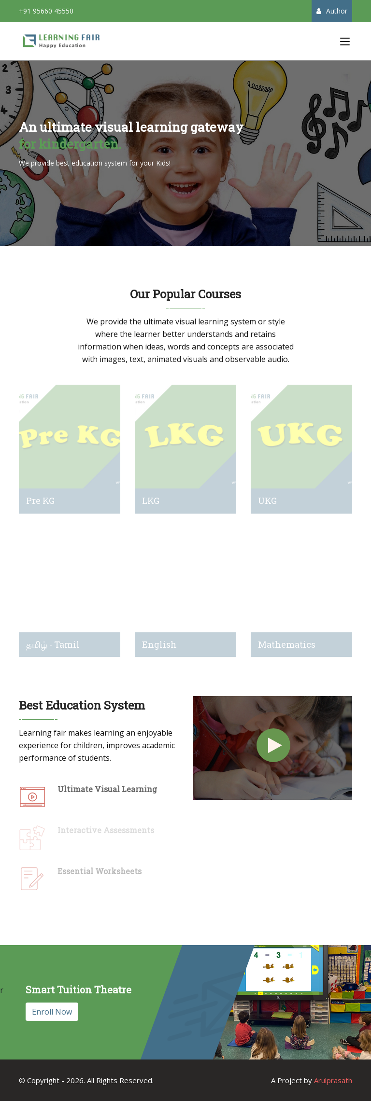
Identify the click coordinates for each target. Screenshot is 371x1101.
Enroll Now (52, 1011)
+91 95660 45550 (46, 10)
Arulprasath (333, 1080)
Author (331, 10)
